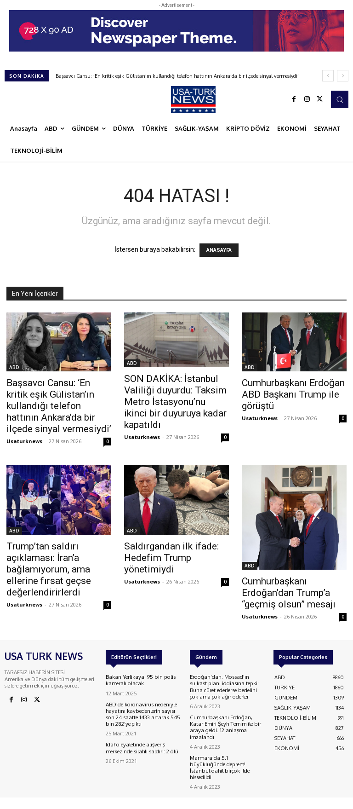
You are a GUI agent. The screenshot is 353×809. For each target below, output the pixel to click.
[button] (339, 99)
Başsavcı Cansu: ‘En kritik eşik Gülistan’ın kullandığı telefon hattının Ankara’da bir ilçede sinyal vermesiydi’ (177, 76)
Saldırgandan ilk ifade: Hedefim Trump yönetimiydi (171, 558)
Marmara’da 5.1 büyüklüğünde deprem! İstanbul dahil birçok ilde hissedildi (227, 755)
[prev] (328, 75)
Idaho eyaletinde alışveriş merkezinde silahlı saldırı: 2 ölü (140, 746)
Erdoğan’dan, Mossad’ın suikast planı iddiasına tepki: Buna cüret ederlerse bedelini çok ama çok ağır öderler (226, 686)
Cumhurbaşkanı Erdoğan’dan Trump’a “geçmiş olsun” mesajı (289, 593)
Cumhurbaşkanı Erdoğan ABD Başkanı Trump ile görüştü (293, 394)
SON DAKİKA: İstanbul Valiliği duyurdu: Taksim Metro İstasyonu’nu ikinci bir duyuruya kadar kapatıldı (175, 401)
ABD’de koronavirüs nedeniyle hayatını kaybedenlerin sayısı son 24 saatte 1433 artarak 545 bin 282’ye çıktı (142, 713)
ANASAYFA (219, 250)
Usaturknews (24, 441)
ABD (14, 367)
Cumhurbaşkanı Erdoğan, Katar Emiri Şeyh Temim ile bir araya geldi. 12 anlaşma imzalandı (226, 722)
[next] (342, 75)
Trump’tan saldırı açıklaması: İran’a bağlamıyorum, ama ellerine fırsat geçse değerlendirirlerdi (48, 569)
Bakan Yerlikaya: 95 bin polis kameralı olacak (138, 680)
